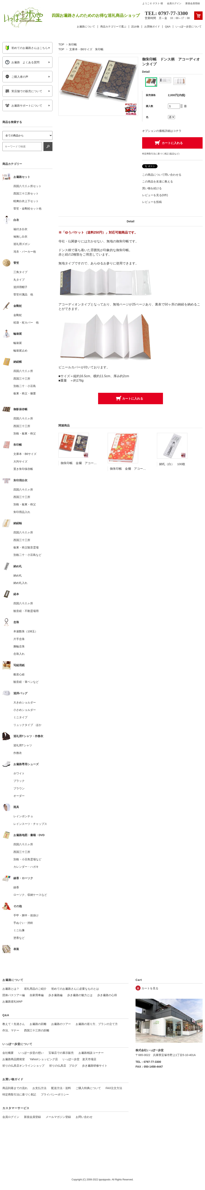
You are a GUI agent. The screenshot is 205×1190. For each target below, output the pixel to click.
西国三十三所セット (26, 193)
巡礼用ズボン (21, 244)
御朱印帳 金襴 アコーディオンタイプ (137, 468)
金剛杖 (17, 315)
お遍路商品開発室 (13, 1059)
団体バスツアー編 (13, 995)
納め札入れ (20, 582)
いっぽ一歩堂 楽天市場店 (79, 1059)
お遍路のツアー (61, 1024)
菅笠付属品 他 (23, 294)
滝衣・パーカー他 (24, 251)
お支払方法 (39, 1088)
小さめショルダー (24, 709)
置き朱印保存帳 (23, 469)
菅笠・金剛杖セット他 (27, 208)
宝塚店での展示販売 (61, 1052)
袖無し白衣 (20, 236)
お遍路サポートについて (23, 105)
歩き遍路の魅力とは (79, 995)
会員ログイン (174, 3)
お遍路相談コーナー (91, 1052)
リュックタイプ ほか (27, 724)
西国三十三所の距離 (36, 1030)
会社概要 (8, 1052)
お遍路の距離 (38, 1024)
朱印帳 (72, 44)
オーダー (19, 795)
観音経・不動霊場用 (26, 611)
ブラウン (19, 788)
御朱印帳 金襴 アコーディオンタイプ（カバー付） (97, 463)
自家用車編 (37, 995)
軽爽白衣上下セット (26, 201)
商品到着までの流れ (15, 1088)
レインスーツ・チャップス (30, 823)
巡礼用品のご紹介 (35, 988)
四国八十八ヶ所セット (27, 186)
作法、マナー (10, 1030)
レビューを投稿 (152, 202)
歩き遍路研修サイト (94, 1065)
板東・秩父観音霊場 (26, 547)
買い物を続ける (152, 188)
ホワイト (19, 773)
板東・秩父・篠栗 (24, 393)
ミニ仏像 (19, 930)
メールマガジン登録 (58, 1116)
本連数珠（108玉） (25, 631)
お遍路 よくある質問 (22, 62)
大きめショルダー (24, 702)
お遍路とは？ (10, 988)
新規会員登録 (192, 3)
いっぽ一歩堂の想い (31, 1052)
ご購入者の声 (16, 76)
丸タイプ (19, 279)
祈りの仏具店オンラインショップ (23, 1065)
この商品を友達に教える (157, 181)
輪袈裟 (17, 343)
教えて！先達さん (13, 1024)
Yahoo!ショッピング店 (44, 1059)
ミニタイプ (20, 717)
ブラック (19, 780)
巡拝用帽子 (20, 287)
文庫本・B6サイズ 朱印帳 (86, 49)
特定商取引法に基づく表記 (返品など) (160, 153)
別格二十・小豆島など (27, 554)
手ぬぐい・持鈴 (23, 922)
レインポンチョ (23, 816)
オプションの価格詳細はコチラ (161, 130)
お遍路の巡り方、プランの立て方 (97, 1024)
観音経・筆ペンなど (26, 681)
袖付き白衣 (20, 229)
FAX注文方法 (114, 1088)
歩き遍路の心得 (107, 995)
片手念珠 (19, 639)
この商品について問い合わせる (161, 174)
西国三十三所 (21, 378)
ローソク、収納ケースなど (30, 894)
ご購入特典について (88, 1088)
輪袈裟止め (20, 350)
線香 (16, 887)
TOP (61, 44)
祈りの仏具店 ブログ (63, 1065)
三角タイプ (20, 272)
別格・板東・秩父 (24, 433)
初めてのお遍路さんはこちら (26, 47)
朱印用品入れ (21, 512)
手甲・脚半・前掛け (26, 915)
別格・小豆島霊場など (27, 859)
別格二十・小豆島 (24, 386)
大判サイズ (20, 461)
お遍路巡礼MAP (12, 1001)
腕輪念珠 (19, 646)
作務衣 (17, 753)
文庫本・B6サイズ (24, 453)
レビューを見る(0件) (155, 195)
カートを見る (150, 988)
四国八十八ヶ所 (23, 371)
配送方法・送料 (61, 1088)
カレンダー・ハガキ (26, 866)
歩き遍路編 (55, 995)
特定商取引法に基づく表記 (19, 1094)
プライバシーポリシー (55, 1094)
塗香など (19, 937)
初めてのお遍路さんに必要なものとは (75, 988)
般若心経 (19, 674)
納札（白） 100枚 (172, 464)
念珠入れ (19, 653)
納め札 (17, 575)
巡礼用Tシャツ (22, 745)
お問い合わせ (84, 1116)
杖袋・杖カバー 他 (26, 322)
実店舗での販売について (23, 91)
